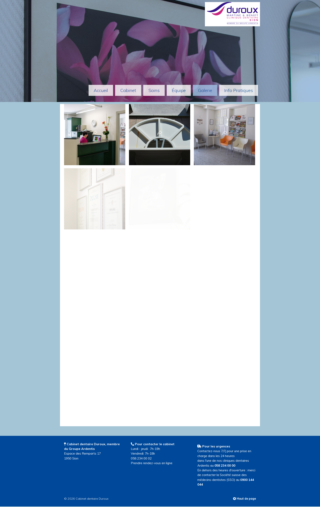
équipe (179, 90)
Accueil (101, 90)
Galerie (205, 90)
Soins (154, 90)
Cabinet (128, 90)
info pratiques (238, 90)
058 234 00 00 (224, 465)
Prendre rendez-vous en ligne (151, 463)
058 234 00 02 (141, 458)
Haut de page (244, 498)
